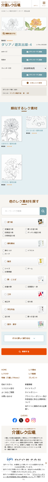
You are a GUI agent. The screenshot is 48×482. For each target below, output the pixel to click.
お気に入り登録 (36, 83)
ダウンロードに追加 (35, 52)
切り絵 (29, 301)
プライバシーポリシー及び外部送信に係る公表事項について (35, 399)
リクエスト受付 (7, 388)
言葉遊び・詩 (31, 286)
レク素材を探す (12, 11)
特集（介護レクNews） (10, 377)
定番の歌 (7, 286)
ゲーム (29, 268)
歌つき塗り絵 (31, 229)
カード (6, 253)
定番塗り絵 (8, 229)
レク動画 (32, 373)
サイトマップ (30, 388)
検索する (25, 351)
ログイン (36, 5)
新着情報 (28, 384)
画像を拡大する (10, 33)
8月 (28, 93)
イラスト (29, 250)
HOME (3, 11)
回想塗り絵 (8, 232)
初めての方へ (6, 384)
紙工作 (6, 301)
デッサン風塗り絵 (15, 93)
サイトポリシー (31, 392)
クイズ (6, 268)
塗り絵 (6, 316)
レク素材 (32, 370)
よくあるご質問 (7, 392)
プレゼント (33, 377)
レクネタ (5, 373)
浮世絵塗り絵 (9, 235)
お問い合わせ (6, 396)
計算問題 (7, 271)
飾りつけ (7, 250)
